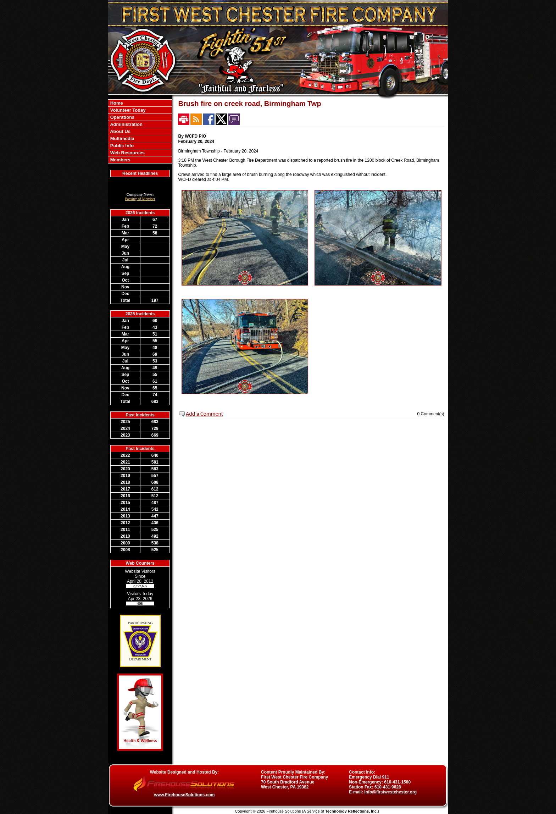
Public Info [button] (121, 145)
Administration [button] (126, 124)
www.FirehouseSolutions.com (184, 794)
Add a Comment (204, 413)
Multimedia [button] (121, 138)
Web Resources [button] (127, 152)
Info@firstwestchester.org (390, 792)
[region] (140, 131)
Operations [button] (121, 117)
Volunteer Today (127, 110)
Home (116, 103)
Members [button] (119, 159)
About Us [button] (119, 131)
